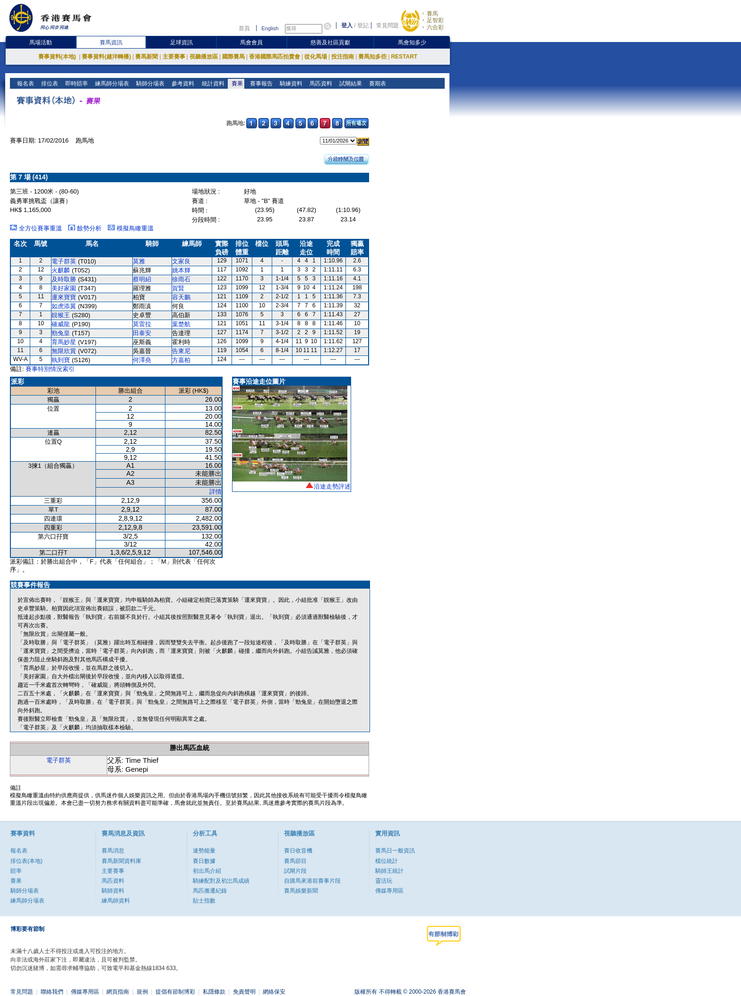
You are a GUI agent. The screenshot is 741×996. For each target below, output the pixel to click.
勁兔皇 (61, 333)
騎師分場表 (149, 83)
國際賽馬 (233, 56)
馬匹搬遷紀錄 (210, 890)
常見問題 (387, 25)
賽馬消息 (113, 850)
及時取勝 (64, 279)
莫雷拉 (142, 324)
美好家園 (64, 288)
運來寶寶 (64, 297)
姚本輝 (181, 270)
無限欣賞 (64, 351)
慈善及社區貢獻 (330, 42)
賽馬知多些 (372, 56)
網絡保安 (274, 991)
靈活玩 (383, 881)
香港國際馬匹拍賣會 (274, 56)
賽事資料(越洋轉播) (106, 56)
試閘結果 (349, 83)
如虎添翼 (64, 306)
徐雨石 (181, 279)
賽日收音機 (298, 850)
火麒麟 (61, 270)
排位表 (49, 83)
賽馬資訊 (111, 42)
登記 (363, 25)
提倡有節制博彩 (175, 991)
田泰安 (142, 333)
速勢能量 (204, 850)
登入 (347, 25)
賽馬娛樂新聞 (301, 890)
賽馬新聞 (146, 56)
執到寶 (61, 359)
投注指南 (342, 56)
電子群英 (64, 261)
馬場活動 (40, 42)
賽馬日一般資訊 (395, 850)
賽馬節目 (295, 861)
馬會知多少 (412, 42)
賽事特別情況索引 (50, 368)
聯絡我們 (52, 991)
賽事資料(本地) (58, 56)
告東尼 (181, 351)
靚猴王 (61, 315)
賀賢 (178, 288)
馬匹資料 (320, 83)
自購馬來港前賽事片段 (312, 881)
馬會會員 (251, 42)
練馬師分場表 (111, 83)
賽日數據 (204, 861)
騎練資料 (290, 83)
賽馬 (432, 13)
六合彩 (435, 27)
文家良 (181, 261)
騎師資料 (113, 890)
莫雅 (139, 261)
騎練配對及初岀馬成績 (221, 881)
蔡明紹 (142, 279)
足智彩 (435, 20)
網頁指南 (117, 991)
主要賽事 (174, 56)
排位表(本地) (26, 861)
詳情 (215, 491)
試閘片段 (295, 871)
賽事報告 (260, 83)
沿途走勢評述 (332, 486)
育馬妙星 (64, 342)
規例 (142, 991)
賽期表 (376, 83)
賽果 (236, 83)
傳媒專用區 (389, 890)
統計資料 (212, 83)
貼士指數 (204, 900)
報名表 (25, 83)
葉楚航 (181, 324)
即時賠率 (76, 83)
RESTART (404, 56)
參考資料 (182, 83)
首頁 (244, 28)
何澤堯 (142, 359)
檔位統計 (386, 861)
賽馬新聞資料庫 (121, 861)
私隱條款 (214, 991)
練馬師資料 (116, 900)
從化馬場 (315, 56)
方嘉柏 (181, 359)
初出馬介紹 (207, 871)
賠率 (16, 871)
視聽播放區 (204, 56)
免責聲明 (244, 991)
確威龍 (61, 324)
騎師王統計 (389, 871)
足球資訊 (181, 42)
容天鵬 (181, 297)
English (269, 28)
